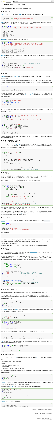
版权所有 (35, 409)
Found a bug (49, 418)
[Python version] (8, 1)
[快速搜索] (32, 1)
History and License (40, 413)
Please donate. (49, 415)
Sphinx (48, 419)
